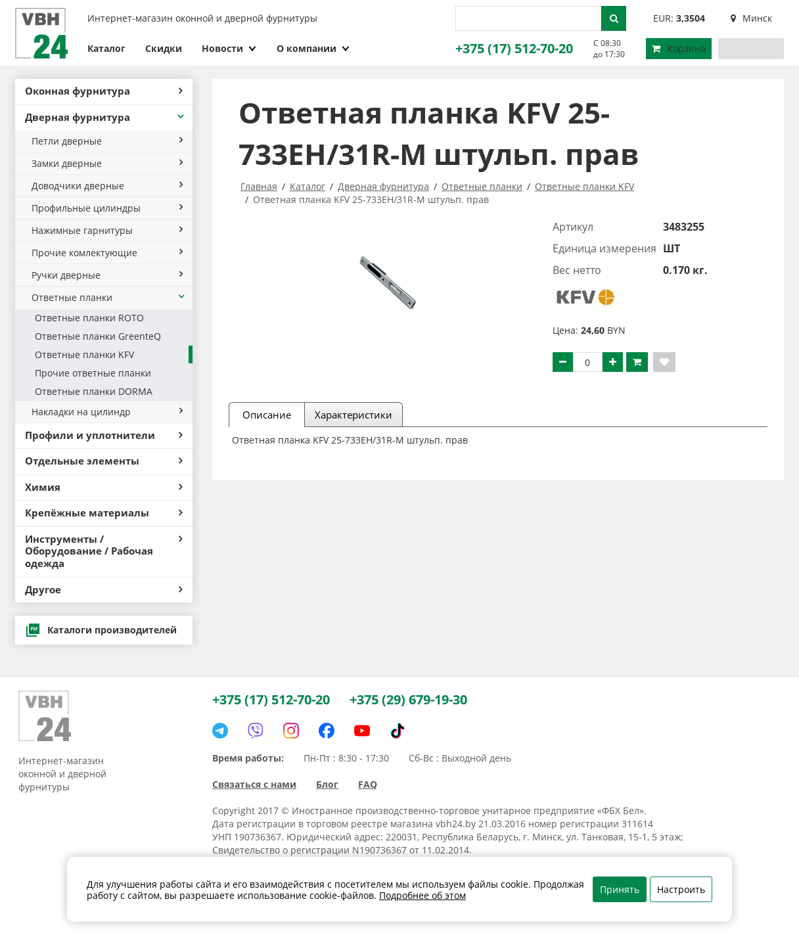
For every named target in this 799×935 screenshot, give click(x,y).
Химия (104, 487)
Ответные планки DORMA (93, 391)
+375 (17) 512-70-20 (514, 48)
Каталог (106, 48)
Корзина (679, 48)
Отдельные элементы (104, 461)
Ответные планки (109, 297)
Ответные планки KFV (84, 354)
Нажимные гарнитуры (107, 230)
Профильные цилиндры (107, 208)
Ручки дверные (107, 275)
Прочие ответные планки (93, 373)
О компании (313, 48)
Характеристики (353, 414)
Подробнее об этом (422, 895)
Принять (619, 889)
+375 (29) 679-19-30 (408, 699)
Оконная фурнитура (104, 91)
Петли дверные (107, 141)
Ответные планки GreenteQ (98, 336)
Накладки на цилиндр (107, 411)
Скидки (163, 48)
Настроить (681, 889)
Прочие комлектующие (107, 252)
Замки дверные (107, 163)
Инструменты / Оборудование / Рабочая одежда (104, 551)
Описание (266, 414)
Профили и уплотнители (104, 435)
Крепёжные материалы (104, 513)
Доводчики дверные (107, 185)
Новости (229, 48)
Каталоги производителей (101, 630)
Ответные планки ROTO (89, 317)
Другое (104, 590)
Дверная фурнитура (105, 117)
